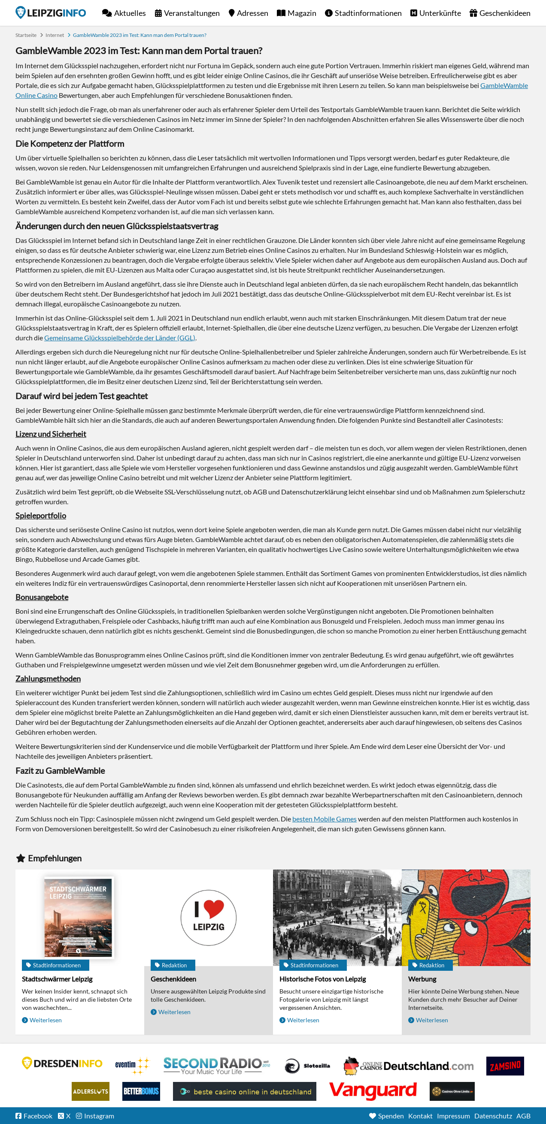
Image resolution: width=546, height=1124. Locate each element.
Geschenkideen (505, 13)
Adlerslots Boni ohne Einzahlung (90, 1091)
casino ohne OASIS (373, 1091)
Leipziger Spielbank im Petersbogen (408, 1066)
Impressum (453, 1116)
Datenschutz (493, 1116)
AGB (523, 1116)
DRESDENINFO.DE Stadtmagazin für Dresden (62, 1063)
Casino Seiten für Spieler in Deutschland (307, 1066)
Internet (55, 35)
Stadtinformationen (368, 13)
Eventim (133, 1066)
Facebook (38, 1116)
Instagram (99, 1116)
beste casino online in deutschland (244, 1091)
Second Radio (217, 1066)
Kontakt (420, 1116)
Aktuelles (130, 13)
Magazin (302, 13)
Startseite (50, 12)
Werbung (422, 979)
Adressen (252, 13)
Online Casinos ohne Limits (452, 1091)
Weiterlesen (46, 1020)
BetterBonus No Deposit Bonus (141, 1091)
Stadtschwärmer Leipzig (57, 979)
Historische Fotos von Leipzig (322, 979)
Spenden (391, 1116)
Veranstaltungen (192, 13)
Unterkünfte (440, 13)
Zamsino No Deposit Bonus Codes (505, 1066)
